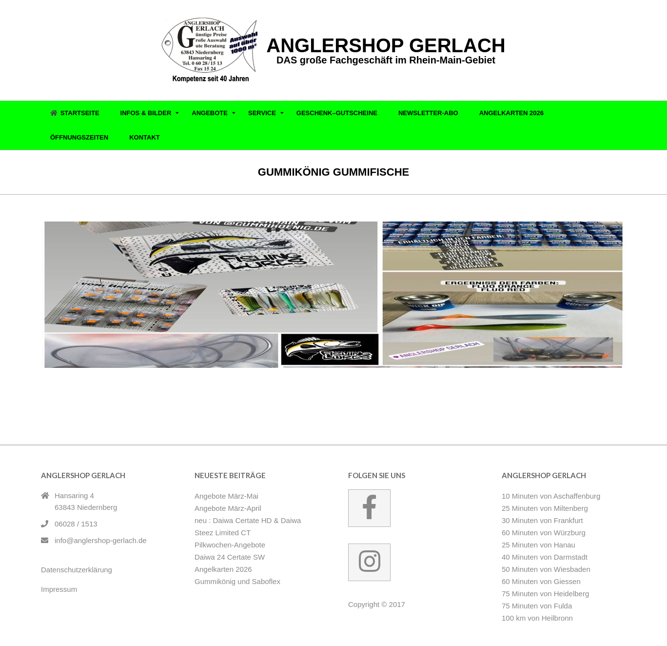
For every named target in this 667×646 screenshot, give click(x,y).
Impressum (59, 589)
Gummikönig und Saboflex (112, 393)
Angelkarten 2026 (223, 569)
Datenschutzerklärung (76, 569)
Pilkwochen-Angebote (230, 545)
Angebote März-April (228, 508)
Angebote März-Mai (226, 496)
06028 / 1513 (76, 524)
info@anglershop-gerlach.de (101, 540)
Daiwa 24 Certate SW (230, 557)
